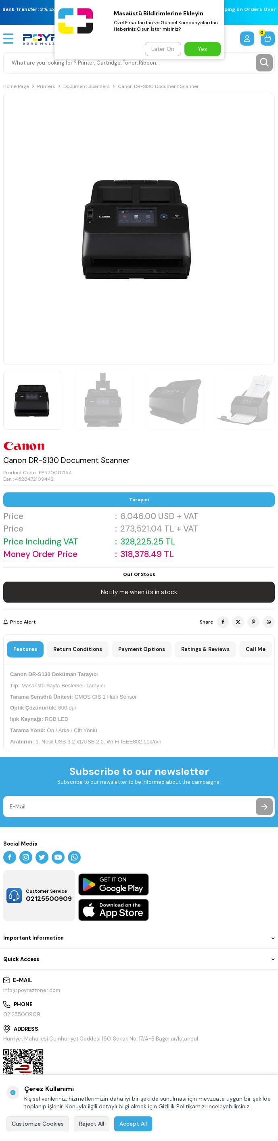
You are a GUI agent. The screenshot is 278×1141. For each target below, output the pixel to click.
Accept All (133, 1123)
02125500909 (21, 1014)
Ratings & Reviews (205, 649)
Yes (202, 48)
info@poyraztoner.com (31, 990)
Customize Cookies (38, 1123)
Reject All (91, 1123)
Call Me (255, 649)
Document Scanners (86, 86)
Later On (162, 48)
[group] (139, 228)
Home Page (16, 86)
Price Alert (19, 622)
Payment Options (141, 649)
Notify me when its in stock (139, 592)
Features (25, 649)
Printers (46, 86)
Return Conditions (77, 649)
